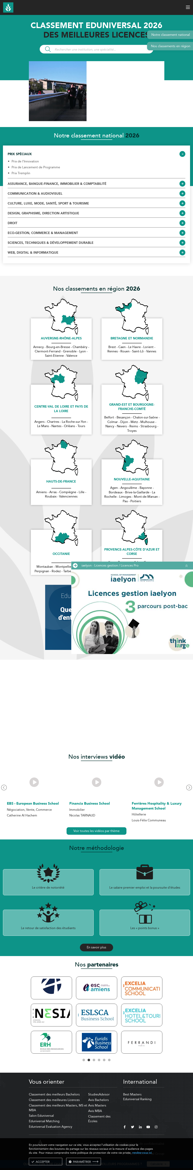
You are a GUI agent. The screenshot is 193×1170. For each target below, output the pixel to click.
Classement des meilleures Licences (54, 1099)
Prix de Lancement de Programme (36, 167)
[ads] (96, 120)
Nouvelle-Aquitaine (132, 479)
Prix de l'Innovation (25, 161)
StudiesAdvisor (99, 1094)
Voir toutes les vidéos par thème (96, 830)
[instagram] (156, 1127)
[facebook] (124, 1127)
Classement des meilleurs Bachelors (54, 1094)
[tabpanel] (51, 1016)
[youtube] (148, 1127)
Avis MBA (95, 1110)
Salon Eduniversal (41, 1115)
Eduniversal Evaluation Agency (50, 1126)
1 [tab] (84, 1060)
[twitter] (132, 1127)
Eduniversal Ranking (137, 1099)
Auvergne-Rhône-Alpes (61, 338)
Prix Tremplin (21, 173)
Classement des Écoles (99, 1119)
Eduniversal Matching (44, 1121)
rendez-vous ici (142, 1153)
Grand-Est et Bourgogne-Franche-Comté (132, 407)
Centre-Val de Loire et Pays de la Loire (61, 409)
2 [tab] (89, 1060)
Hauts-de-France (61, 482)
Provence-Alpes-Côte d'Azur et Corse (131, 552)
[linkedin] (140, 1127)
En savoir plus (96, 947)
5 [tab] (104, 1060)
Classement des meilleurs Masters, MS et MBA (58, 1108)
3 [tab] (94, 1060)
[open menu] (188, 7)
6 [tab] (109, 1060)
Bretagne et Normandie (132, 338)
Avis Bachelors (98, 1099)
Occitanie (61, 554)
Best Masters (132, 1094)
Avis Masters (97, 1105)
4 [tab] (99, 1060)
